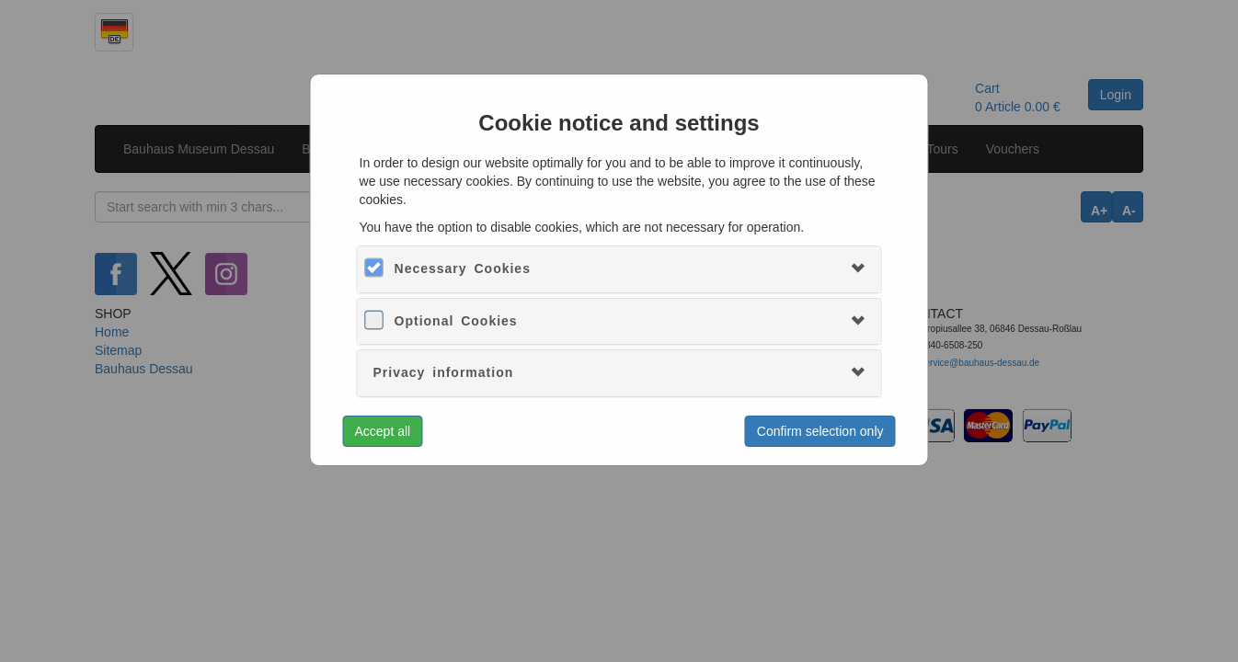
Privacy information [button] (443, 372)
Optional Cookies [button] (456, 321)
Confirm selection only (820, 431)
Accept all (383, 431)
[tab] (619, 268)
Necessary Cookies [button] (463, 268)
